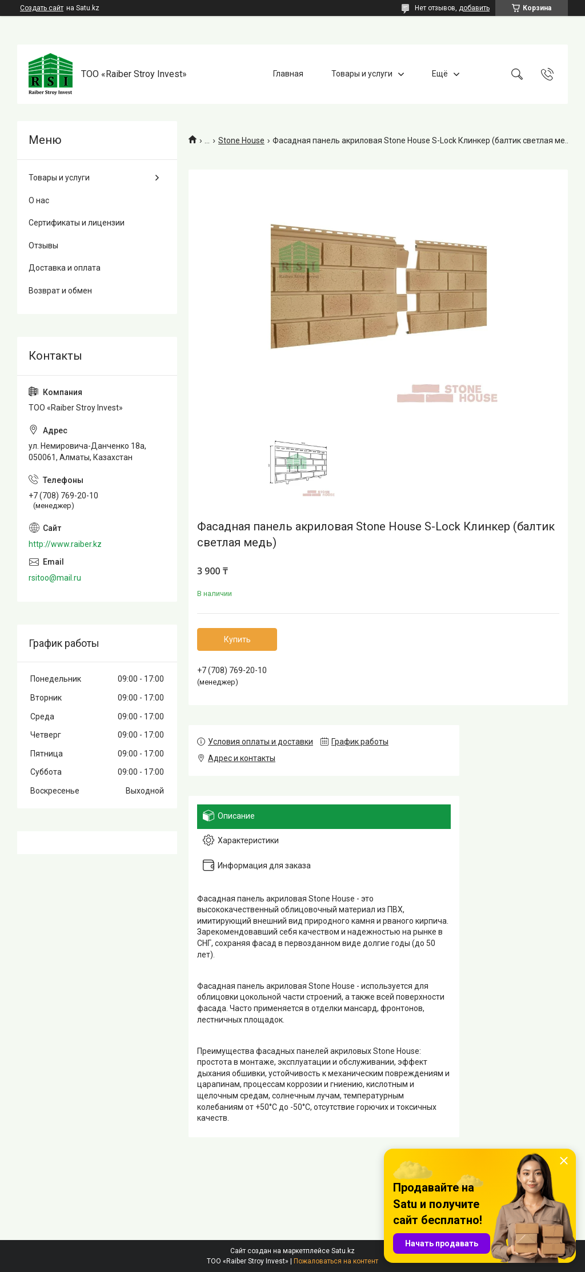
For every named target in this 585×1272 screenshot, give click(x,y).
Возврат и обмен (60, 290)
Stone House (241, 140)
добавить (474, 8)
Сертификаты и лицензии (77, 222)
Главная (288, 73)
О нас (39, 200)
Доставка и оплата (65, 267)
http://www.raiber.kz (65, 544)
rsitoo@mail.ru (55, 577)
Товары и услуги (361, 73)
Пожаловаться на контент (336, 1261)
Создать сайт (41, 8)
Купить (237, 639)
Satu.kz (343, 1251)
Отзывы (43, 245)
